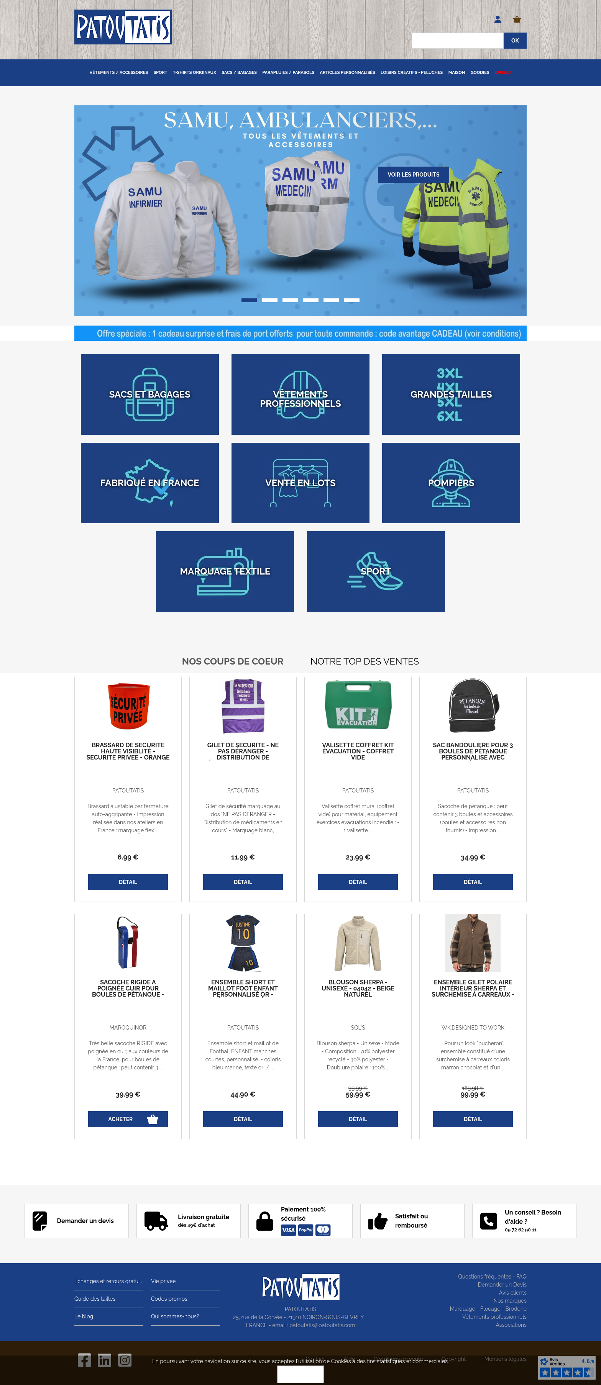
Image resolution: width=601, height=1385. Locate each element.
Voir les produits (413, 175)
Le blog (83, 1316)
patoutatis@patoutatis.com (322, 1325)
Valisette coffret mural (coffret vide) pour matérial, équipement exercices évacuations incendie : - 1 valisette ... (358, 818)
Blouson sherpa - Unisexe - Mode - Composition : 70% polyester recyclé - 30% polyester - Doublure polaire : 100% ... (358, 1055)
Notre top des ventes (364, 661)
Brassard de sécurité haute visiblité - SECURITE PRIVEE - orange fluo (127, 754)
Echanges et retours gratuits (108, 1281)
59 (358, 1094)
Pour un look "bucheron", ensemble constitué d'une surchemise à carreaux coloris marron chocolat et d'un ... (473, 1055)
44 (243, 1094)
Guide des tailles (94, 1299)
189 (473, 1088)
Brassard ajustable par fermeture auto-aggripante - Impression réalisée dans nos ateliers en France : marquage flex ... (127, 818)
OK (300, 1374)
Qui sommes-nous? (175, 1316)
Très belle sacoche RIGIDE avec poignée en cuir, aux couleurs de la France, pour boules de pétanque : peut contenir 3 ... (128, 1055)
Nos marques (510, 1301)
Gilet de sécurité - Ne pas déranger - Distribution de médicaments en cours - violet (243, 757)
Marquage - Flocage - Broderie (488, 1309)
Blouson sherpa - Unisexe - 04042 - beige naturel (358, 988)
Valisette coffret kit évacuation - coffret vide (358, 751)
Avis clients (513, 1293)
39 (128, 1094)
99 (358, 1088)
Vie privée (163, 1281)
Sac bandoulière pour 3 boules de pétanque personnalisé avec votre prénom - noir (473, 754)
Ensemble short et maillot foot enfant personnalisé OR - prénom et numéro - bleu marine (243, 994)
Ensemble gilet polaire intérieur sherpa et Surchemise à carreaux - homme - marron (473, 991)
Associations (511, 1325)
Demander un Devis (502, 1285)
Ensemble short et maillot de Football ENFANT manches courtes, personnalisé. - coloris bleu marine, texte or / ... (243, 1055)
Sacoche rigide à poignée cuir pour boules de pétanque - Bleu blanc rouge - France (128, 994)
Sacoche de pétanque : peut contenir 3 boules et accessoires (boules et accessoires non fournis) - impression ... (473, 818)
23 (358, 857)
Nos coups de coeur (233, 661)
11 (243, 857)
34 (473, 857)
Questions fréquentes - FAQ (492, 1277)
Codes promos (169, 1299)
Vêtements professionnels (494, 1317)
